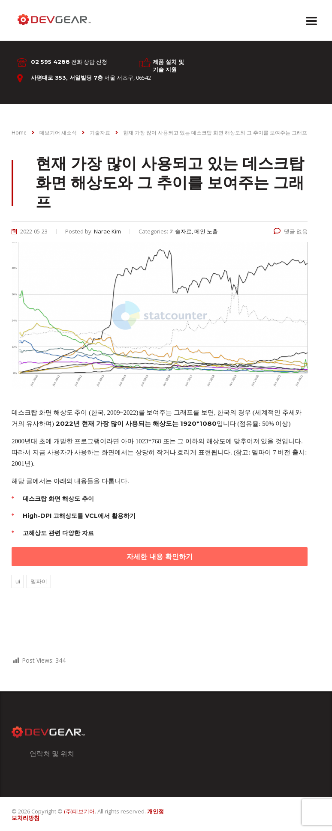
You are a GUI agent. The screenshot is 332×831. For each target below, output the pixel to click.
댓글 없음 (291, 231)
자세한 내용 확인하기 (160, 557)
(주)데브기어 (79, 811)
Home (19, 132)
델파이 (38, 581)
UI (17, 581)
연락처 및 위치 (52, 753)
